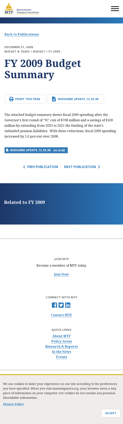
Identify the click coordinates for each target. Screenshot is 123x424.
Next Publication (80, 167)
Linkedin (68, 305)
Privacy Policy (13, 405)
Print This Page (27, 99)
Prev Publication (42, 167)
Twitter (61, 305)
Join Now (61, 274)
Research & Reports (61, 346)
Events (61, 357)
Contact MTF (61, 315)
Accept (110, 414)
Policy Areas (61, 341)
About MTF (61, 336)
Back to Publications (21, 34)
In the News (61, 352)
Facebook (54, 305)
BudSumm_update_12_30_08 (78, 99)
